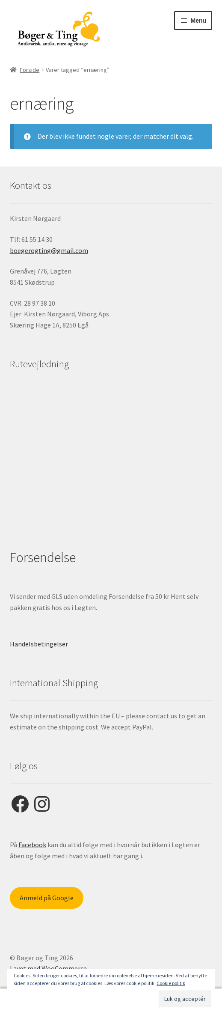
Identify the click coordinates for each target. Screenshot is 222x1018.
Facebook (32, 844)
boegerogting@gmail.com (49, 250)
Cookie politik (171, 983)
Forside (29, 70)
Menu (199, 20)
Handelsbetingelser (39, 644)
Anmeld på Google (47, 897)
